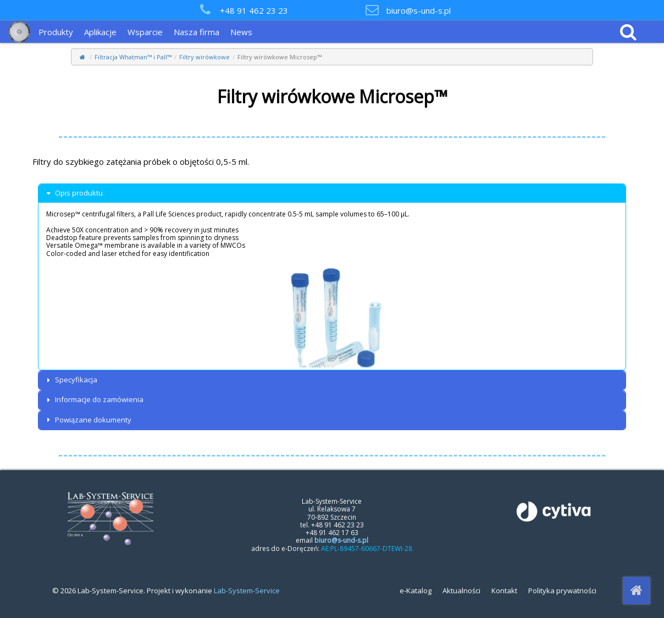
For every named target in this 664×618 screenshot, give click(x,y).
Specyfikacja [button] (70, 380)
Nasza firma (196, 31)
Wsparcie (145, 31)
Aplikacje (100, 31)
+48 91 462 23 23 (254, 10)
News (241, 31)
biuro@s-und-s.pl (418, 10)
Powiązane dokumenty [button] (87, 420)
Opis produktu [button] (73, 193)
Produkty (55, 31)
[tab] (332, 193)
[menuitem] (58, 32)
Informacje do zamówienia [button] (93, 400)
